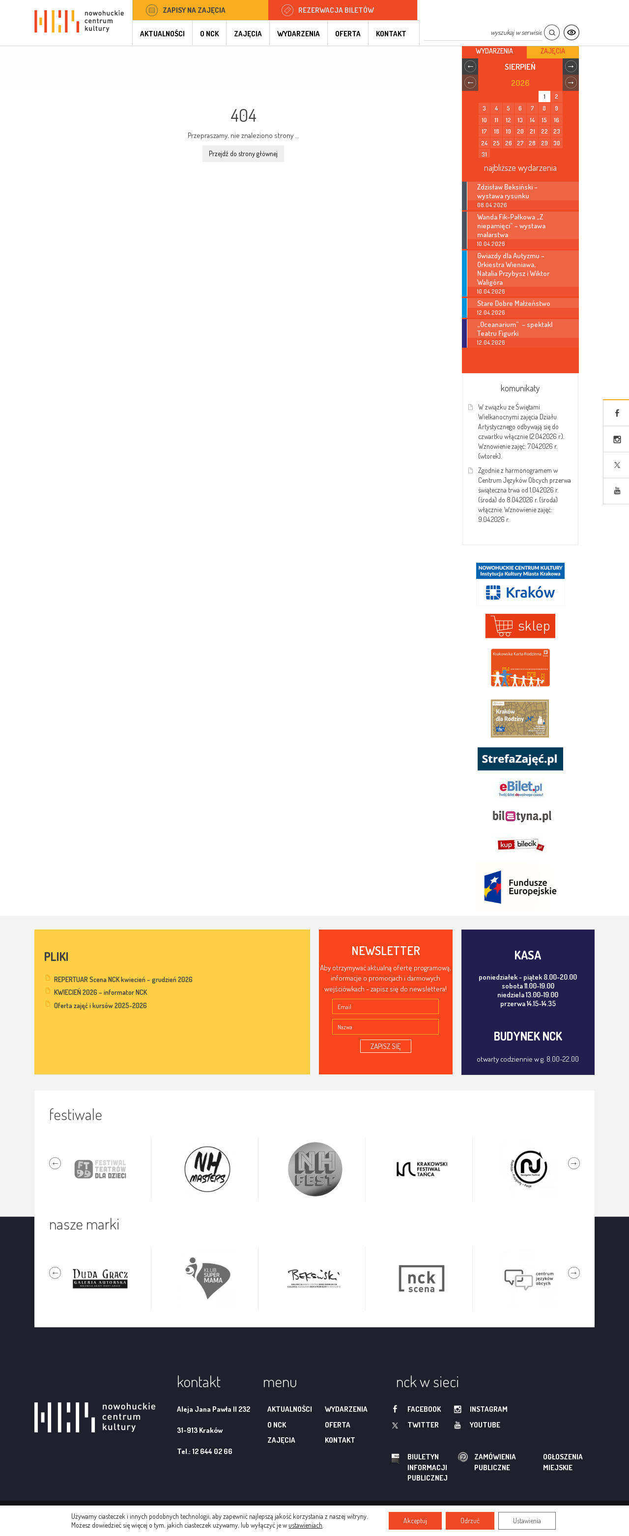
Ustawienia (527, 1520)
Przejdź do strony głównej (243, 153)
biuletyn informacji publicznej (418, 1467)
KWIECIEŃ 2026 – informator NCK (100, 992)
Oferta (348, 33)
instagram (489, 1409)
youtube (485, 1424)
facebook (424, 1409)
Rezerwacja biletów (336, 10)
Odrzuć (470, 1520)
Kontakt (391, 33)
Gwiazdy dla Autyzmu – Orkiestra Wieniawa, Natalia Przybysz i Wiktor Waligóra (513, 268)
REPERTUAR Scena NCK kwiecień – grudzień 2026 (123, 979)
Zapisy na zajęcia (194, 10)
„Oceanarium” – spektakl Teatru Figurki (514, 328)
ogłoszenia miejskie (543, 1462)
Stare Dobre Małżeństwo (513, 303)
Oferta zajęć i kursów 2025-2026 (100, 1005)
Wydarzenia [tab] (494, 51)
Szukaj (551, 33)
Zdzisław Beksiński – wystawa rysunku (507, 191)
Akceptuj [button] (415, 1520)
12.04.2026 (491, 312)
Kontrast (571, 33)
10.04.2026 (491, 243)
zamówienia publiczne (464, 1462)
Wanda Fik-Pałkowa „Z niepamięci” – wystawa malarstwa (511, 225)
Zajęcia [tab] (553, 51)
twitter (423, 1424)
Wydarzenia (298, 33)
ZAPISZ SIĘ (386, 1046)
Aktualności (162, 33)
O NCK (209, 33)
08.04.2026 (492, 205)
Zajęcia (248, 33)
